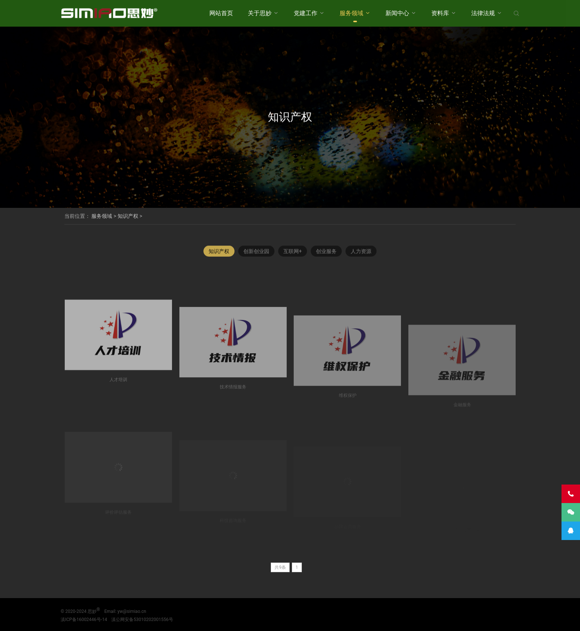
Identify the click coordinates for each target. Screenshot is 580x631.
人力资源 (361, 254)
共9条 (280, 567)
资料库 (440, 13)
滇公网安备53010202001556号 (142, 619)
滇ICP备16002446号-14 (84, 619)
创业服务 (326, 254)
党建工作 (305, 13)
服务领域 (351, 13)
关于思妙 (260, 13)
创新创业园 (256, 254)
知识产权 (128, 216)
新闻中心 (397, 13)
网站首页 (221, 13)
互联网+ (292, 254)
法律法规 (483, 13)
